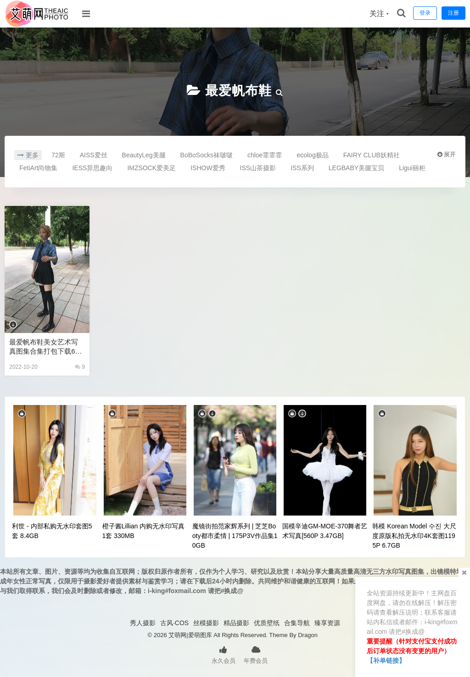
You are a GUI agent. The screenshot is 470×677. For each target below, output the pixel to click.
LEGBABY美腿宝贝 (356, 168)
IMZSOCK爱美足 (151, 168)
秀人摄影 (143, 623)
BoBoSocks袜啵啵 (206, 155)
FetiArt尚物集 (38, 168)
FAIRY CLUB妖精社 (371, 155)
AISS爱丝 (93, 155)
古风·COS (174, 623)
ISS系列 (302, 168)
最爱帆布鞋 (238, 90)
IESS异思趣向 (92, 168)
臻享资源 (327, 623)
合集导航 (297, 623)
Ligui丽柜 (412, 168)
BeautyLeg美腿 (144, 155)
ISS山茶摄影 (258, 168)
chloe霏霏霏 (264, 155)
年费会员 (256, 654)
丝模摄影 (206, 623)
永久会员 (223, 654)
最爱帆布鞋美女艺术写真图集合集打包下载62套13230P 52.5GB (44, 347)
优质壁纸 (267, 623)
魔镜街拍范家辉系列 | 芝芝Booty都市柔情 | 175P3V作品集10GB (235, 535)
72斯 (58, 155)
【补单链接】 (386, 660)
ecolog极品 (312, 155)
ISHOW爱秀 (207, 168)
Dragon (308, 635)
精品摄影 (236, 623)
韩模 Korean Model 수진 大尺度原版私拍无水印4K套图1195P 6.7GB (414, 535)
